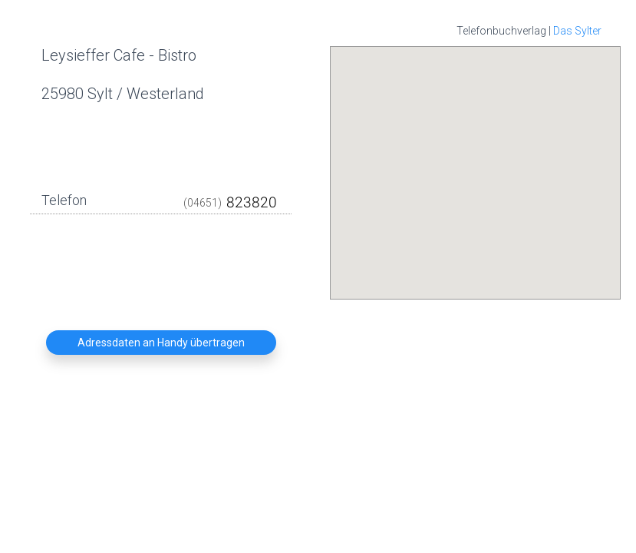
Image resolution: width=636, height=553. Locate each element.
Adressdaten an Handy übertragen (161, 342)
